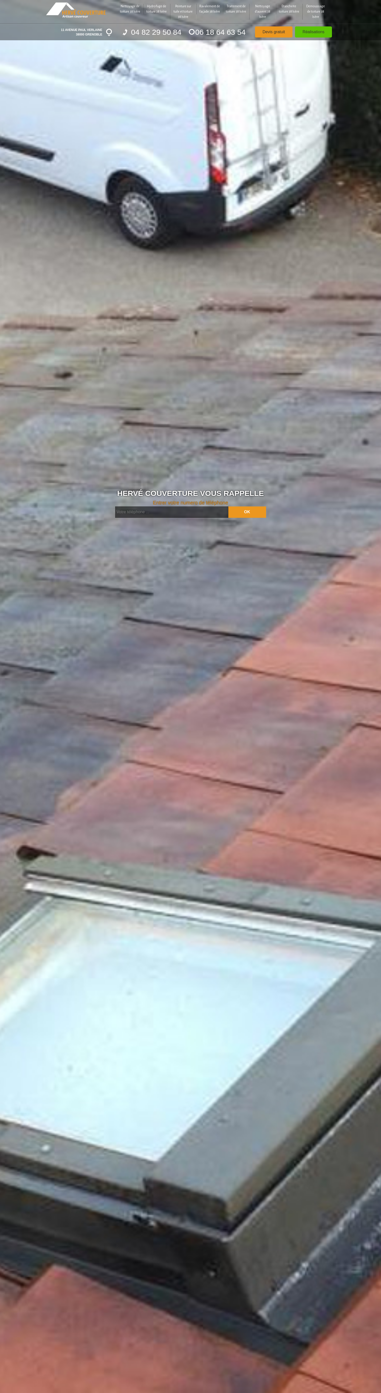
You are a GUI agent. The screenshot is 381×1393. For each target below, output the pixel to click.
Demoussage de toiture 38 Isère (315, 12)
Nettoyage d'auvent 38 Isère (262, 12)
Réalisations (313, 32)
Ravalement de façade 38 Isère (209, 9)
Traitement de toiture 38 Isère (236, 9)
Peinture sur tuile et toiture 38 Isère (183, 12)
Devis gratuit (274, 32)
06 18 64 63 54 (217, 32)
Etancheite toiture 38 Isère (289, 9)
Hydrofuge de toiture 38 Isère (156, 9)
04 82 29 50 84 (152, 32)
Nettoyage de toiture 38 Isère (130, 9)
